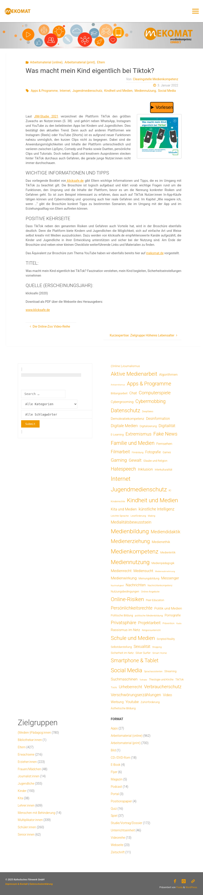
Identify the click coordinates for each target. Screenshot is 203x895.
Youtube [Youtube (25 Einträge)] (132, 702)
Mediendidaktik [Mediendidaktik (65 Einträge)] (165, 531)
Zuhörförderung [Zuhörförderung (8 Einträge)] (150, 702)
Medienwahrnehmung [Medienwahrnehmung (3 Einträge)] (165, 571)
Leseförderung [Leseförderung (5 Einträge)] (138, 515)
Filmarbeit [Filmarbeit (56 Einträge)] (120, 451)
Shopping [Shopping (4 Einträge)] (157, 647)
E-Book (115, 764)
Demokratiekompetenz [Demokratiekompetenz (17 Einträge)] (127, 419)
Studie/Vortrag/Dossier (126, 823)
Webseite (117, 845)
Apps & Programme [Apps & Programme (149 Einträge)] (149, 384)
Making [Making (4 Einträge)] (151, 516)
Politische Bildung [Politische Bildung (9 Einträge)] (122, 615)
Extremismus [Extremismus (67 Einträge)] (138, 434)
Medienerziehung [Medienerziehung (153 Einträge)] (130, 541)
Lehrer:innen (26, 805)
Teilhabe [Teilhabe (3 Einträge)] (143, 679)
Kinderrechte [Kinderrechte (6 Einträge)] (118, 501)
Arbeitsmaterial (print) (79, 62)
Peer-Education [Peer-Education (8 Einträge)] (155, 600)
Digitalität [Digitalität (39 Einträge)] (167, 425)
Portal (115, 794)
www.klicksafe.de (38, 310)
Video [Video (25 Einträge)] (167, 695)
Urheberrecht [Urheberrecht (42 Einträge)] (130, 686)
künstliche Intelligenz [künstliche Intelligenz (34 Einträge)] (157, 509)
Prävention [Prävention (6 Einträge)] (169, 623)
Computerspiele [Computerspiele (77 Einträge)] (155, 392)
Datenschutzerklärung (41, 884)
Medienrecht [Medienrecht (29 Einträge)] (121, 571)
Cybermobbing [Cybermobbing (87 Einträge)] (150, 401)
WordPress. (191, 887)
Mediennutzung (145, 90)
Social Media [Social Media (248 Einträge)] (126, 670)
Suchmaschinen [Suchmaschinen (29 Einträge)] (124, 679)
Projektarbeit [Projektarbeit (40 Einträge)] (149, 622)
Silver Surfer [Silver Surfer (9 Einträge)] (143, 653)
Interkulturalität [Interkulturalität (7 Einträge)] (163, 469)
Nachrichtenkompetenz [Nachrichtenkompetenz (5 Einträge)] (160, 585)
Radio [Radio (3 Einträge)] (178, 623)
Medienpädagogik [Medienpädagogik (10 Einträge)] (162, 563)
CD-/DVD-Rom (120, 757)
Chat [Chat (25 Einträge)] (133, 393)
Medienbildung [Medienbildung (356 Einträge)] (130, 531)
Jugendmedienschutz (87, 90)
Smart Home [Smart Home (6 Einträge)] (160, 653)
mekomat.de (154, 253)
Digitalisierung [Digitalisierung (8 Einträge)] (148, 426)
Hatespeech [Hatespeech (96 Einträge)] (123, 469)
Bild (113, 750)
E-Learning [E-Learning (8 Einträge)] (117, 434)
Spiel (114, 815)
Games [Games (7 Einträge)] (167, 452)
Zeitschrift (118, 852)
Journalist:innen (28, 776)
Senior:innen (26, 834)
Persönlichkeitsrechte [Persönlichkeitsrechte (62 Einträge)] (131, 608)
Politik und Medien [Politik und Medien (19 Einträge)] (168, 608)
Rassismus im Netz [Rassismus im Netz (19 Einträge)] (125, 630)
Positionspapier (121, 801)
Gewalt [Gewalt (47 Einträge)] (135, 460)
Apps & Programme (44, 90)
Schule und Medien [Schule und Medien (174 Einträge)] (133, 638)
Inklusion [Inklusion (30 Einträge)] (145, 469)
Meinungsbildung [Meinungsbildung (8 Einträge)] (149, 578)
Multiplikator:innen (30, 820)
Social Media (167, 90)
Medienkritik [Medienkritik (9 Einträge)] (167, 552)
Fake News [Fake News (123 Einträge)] (165, 434)
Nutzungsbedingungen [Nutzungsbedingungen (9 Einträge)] (125, 591)
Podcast (116, 786)
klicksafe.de (75, 180)
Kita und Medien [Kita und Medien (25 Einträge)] (124, 509)
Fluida (179, 887)
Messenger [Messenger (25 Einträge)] (170, 578)
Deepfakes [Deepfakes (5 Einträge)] (147, 411)
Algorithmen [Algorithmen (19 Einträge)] (168, 375)
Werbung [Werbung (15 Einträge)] (117, 702)
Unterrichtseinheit (123, 830)
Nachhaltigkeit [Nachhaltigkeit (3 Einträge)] (117, 585)
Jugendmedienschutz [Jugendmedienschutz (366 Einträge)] (139, 489)
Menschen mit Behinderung (36, 813)
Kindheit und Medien (118, 90)
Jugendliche (26, 783)
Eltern (101, 62)
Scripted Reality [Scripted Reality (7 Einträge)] (166, 639)
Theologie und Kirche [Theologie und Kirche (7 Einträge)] (161, 679)
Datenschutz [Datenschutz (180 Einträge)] (125, 410)
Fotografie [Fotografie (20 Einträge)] (153, 452)
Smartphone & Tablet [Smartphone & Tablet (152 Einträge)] (134, 660)
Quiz (114, 808)
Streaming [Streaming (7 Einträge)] (170, 671)
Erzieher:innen (27, 762)
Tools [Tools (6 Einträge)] (114, 687)
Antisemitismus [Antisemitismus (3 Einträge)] (118, 384)
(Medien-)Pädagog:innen (34, 732)
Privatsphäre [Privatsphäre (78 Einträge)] (123, 622)
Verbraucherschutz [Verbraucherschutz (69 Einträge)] (162, 686)
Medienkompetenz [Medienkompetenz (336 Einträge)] (134, 551)
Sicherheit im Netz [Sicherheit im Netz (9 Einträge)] (122, 653)
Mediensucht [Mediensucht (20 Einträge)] (143, 571)
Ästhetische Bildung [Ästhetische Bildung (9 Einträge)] (123, 708)
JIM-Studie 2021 (46, 116)
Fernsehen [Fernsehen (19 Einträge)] (164, 444)
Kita (20, 798)
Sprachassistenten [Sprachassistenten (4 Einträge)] (153, 671)
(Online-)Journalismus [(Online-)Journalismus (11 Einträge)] (125, 366)
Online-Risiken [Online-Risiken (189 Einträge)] (127, 599)
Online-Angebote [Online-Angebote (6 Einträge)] (150, 591)
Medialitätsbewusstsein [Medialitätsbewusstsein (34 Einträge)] (131, 522)
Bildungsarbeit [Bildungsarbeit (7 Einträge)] (119, 393)
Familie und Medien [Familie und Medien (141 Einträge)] (132, 443)
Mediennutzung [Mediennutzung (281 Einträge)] (130, 562)
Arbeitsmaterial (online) (46, 62)
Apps (114, 728)
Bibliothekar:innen (30, 740)
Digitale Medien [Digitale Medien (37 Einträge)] (124, 425)
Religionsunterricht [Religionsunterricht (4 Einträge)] (151, 630)
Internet (65, 90)
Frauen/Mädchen (29, 769)
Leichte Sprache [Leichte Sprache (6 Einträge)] (120, 515)
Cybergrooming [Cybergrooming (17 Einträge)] (122, 402)
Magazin (117, 779)
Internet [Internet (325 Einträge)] (121, 478)
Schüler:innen (27, 827)
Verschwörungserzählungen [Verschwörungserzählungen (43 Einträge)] (136, 694)
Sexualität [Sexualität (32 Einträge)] (142, 646)
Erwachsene (26, 754)
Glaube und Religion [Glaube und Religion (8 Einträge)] (155, 460)
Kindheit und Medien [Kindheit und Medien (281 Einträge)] (152, 500)
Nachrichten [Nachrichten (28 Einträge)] (136, 585)
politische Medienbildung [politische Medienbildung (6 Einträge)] (149, 615)
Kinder (22, 791)
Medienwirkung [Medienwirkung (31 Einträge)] (124, 578)
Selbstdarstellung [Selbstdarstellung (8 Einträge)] (121, 647)
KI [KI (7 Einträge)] (170, 490)
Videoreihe (118, 837)
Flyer (114, 772)
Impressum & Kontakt (16, 884)
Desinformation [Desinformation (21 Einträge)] (158, 418)
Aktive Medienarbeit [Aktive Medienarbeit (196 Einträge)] (134, 374)
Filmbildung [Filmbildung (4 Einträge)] (137, 452)
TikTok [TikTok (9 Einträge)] (179, 679)
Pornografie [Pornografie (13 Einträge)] (173, 615)
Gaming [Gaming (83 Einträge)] (119, 460)
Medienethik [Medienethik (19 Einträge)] (161, 542)
